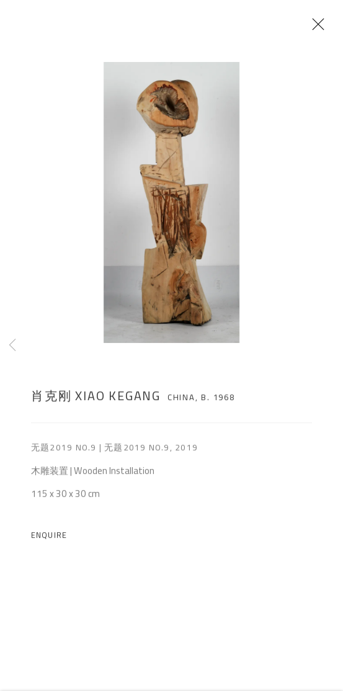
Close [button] (330, 28)
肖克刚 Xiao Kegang (96, 401)
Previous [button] (12, 345)
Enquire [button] (49, 541)
